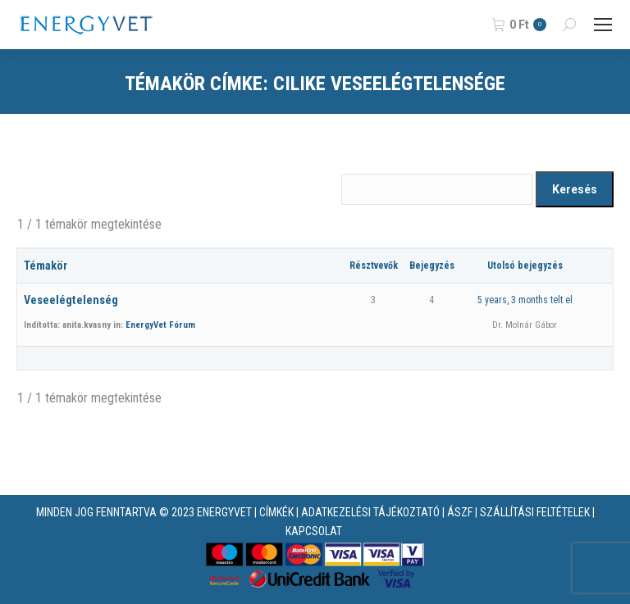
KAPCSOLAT (313, 531)
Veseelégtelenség (71, 300)
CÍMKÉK (276, 512)
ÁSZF (459, 512)
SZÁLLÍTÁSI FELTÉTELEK (535, 512)
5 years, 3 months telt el (525, 300)
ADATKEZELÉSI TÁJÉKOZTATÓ (370, 512)
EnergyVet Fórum (160, 325)
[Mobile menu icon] (603, 24)
